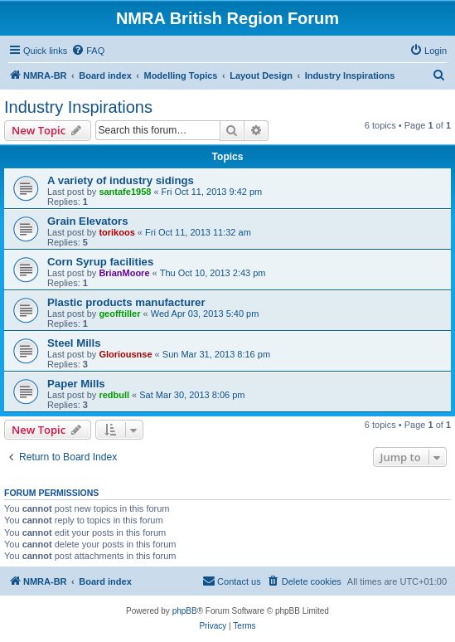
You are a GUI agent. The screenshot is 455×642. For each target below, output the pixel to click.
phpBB (184, 610)
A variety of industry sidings (120, 180)
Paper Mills (76, 383)
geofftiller (119, 314)
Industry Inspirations (78, 107)
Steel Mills (74, 343)
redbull (114, 395)
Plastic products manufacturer (126, 302)
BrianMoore (124, 273)
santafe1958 (125, 192)
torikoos (116, 232)
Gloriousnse (125, 354)
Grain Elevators (87, 221)
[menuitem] (87, 51)
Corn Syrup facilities (100, 261)
